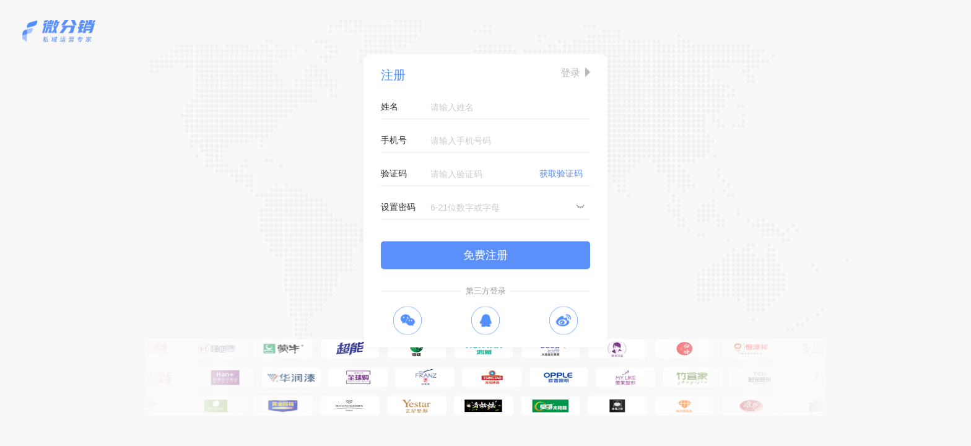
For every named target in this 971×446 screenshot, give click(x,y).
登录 (570, 73)
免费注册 (485, 255)
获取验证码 (561, 173)
